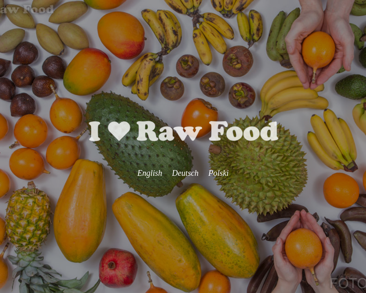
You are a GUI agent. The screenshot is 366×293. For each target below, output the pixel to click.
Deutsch (185, 172)
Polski (218, 172)
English (149, 172)
